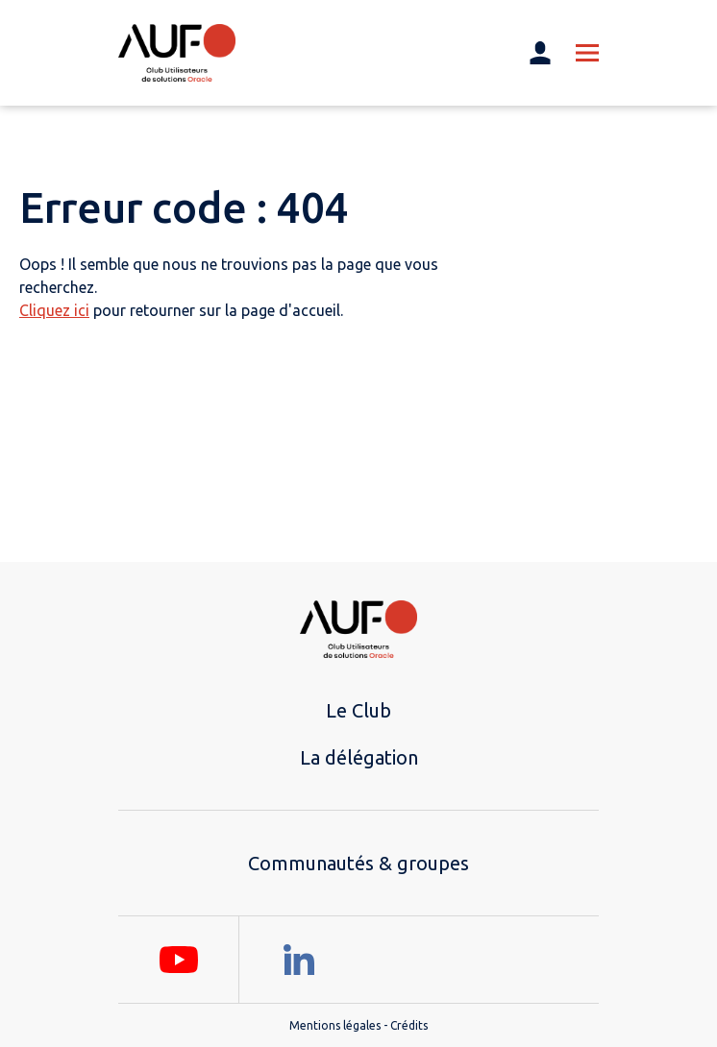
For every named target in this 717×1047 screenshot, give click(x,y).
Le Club (358, 710)
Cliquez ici (54, 310)
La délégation (359, 757)
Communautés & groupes (358, 863)
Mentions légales (335, 1025)
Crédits (409, 1025)
